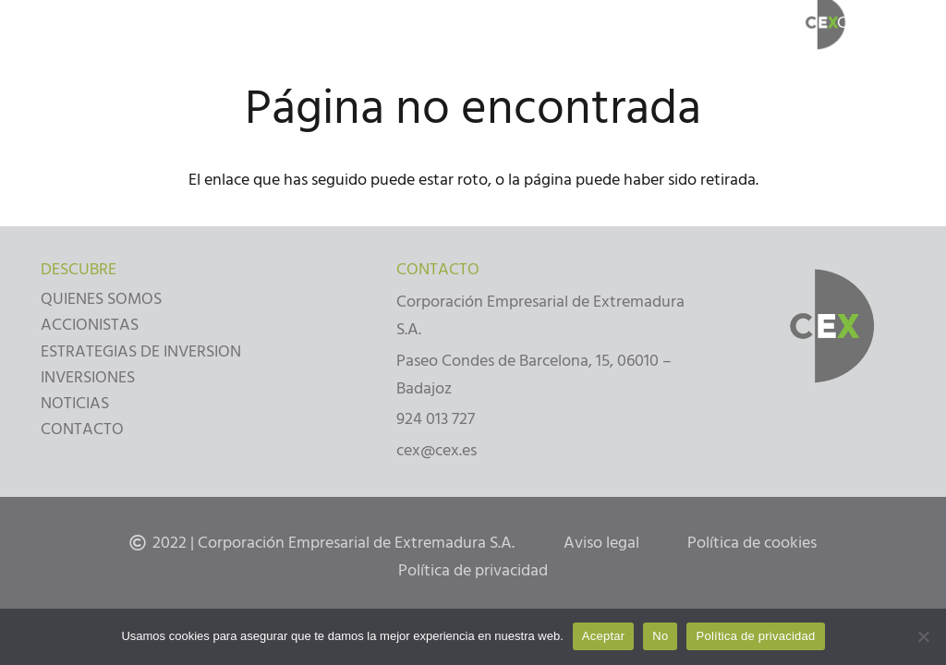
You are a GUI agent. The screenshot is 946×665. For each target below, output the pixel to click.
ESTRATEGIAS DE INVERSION (141, 351)
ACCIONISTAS (90, 324)
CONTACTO (82, 429)
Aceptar (603, 636)
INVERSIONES (88, 377)
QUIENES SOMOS (101, 298)
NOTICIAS (75, 403)
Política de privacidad (755, 636)
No (660, 636)
